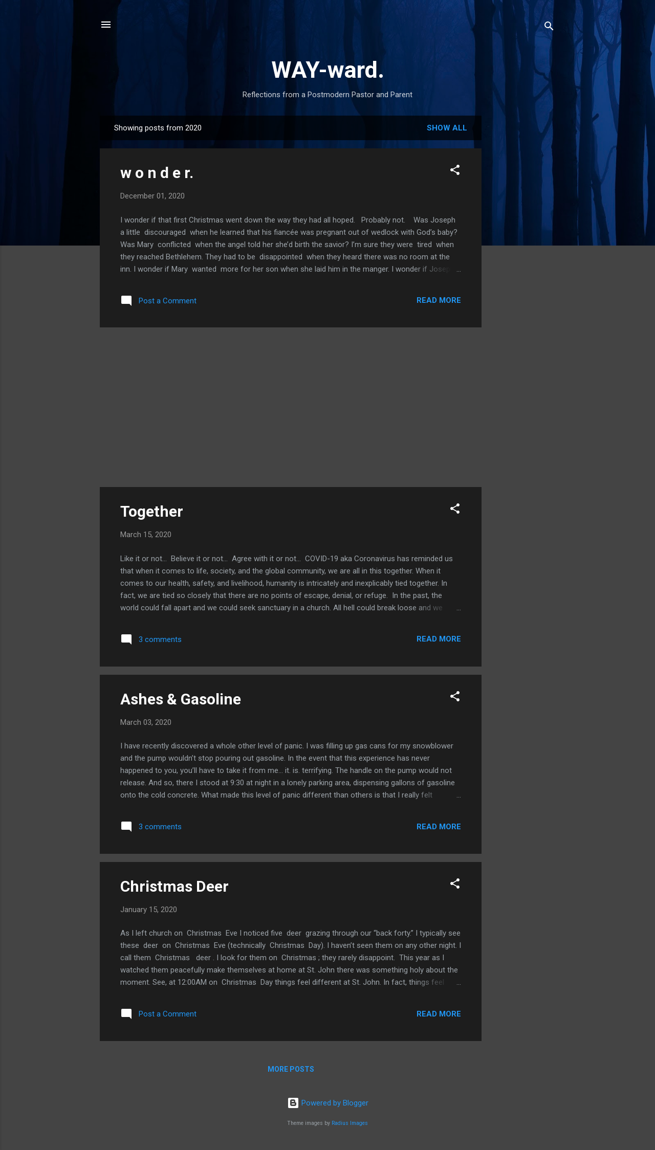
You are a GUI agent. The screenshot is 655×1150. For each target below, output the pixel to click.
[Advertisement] (522, 269)
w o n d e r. (156, 173)
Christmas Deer (174, 886)
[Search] (549, 27)
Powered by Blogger (327, 1103)
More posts (291, 1069)
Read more (439, 300)
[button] (455, 172)
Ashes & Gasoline (180, 699)
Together (151, 511)
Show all (447, 127)
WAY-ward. (327, 69)
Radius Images (350, 1123)
